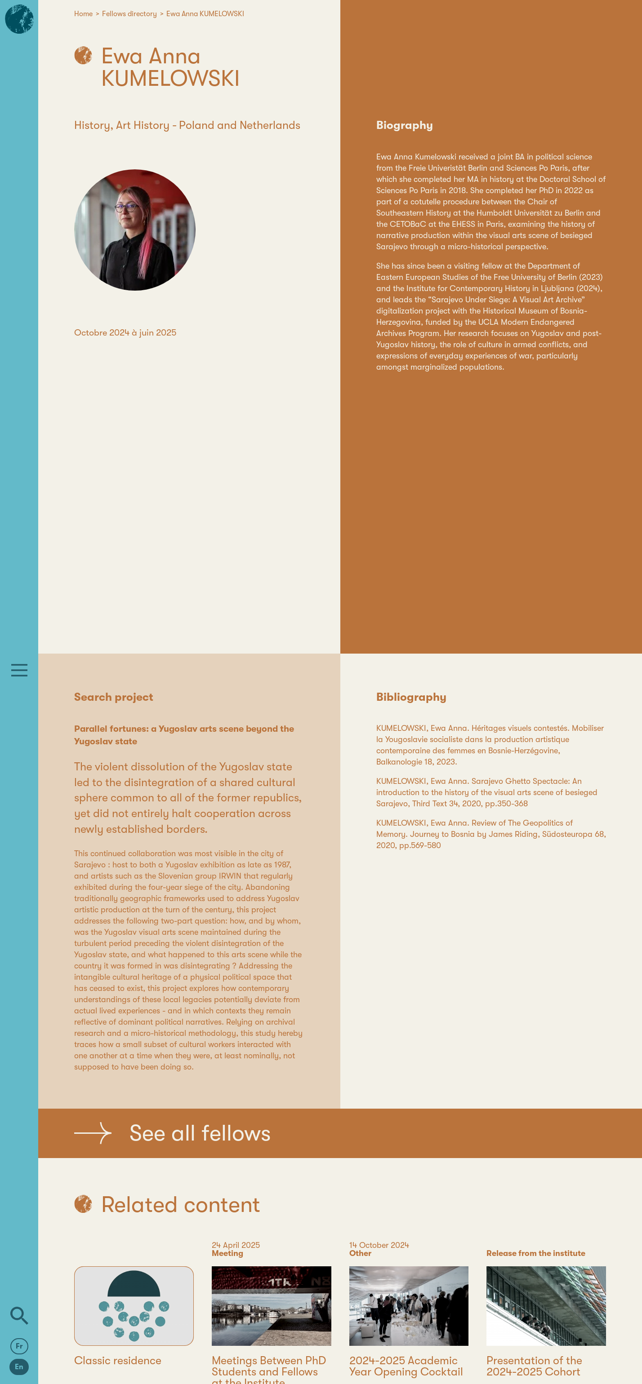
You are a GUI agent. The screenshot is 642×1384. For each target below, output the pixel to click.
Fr (19, 1346)
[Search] (19, 1316)
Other (360, 1253)
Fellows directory (129, 14)
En (19, 1367)
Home (83, 14)
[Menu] (19, 670)
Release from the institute (535, 1253)
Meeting (227, 1253)
